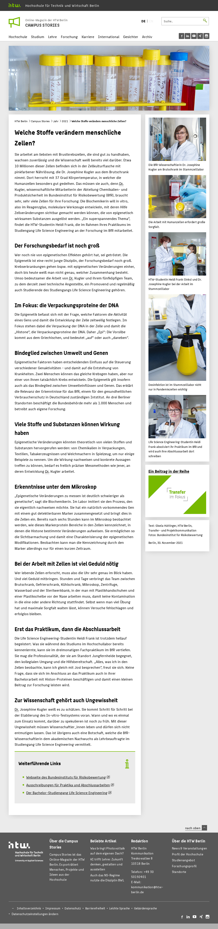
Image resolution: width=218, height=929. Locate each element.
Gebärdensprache (145, 908)
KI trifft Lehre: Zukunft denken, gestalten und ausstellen (106, 864)
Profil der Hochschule (187, 854)
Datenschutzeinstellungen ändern (35, 913)
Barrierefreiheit (95, 908)
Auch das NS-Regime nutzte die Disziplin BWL (107, 878)
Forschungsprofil (184, 866)
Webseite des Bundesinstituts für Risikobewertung (66, 777)
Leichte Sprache (119, 908)
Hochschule (18, 36)
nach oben (196, 827)
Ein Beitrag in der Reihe (168, 471)
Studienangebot (183, 860)
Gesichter (130, 36)
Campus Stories (40, 121)
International (108, 36)
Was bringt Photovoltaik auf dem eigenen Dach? (107, 851)
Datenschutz (73, 908)
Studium (37, 36)
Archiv (147, 36)
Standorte (179, 871)
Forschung (69, 36)
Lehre (52, 36)
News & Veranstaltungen (189, 848)
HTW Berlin (21, 121)
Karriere (88, 36)
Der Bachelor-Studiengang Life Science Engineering (66, 792)
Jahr (55, 121)
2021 (65, 121)
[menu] (194, 36)
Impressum (52, 908)
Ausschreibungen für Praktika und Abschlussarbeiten (68, 785)
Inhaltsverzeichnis (29, 908)
